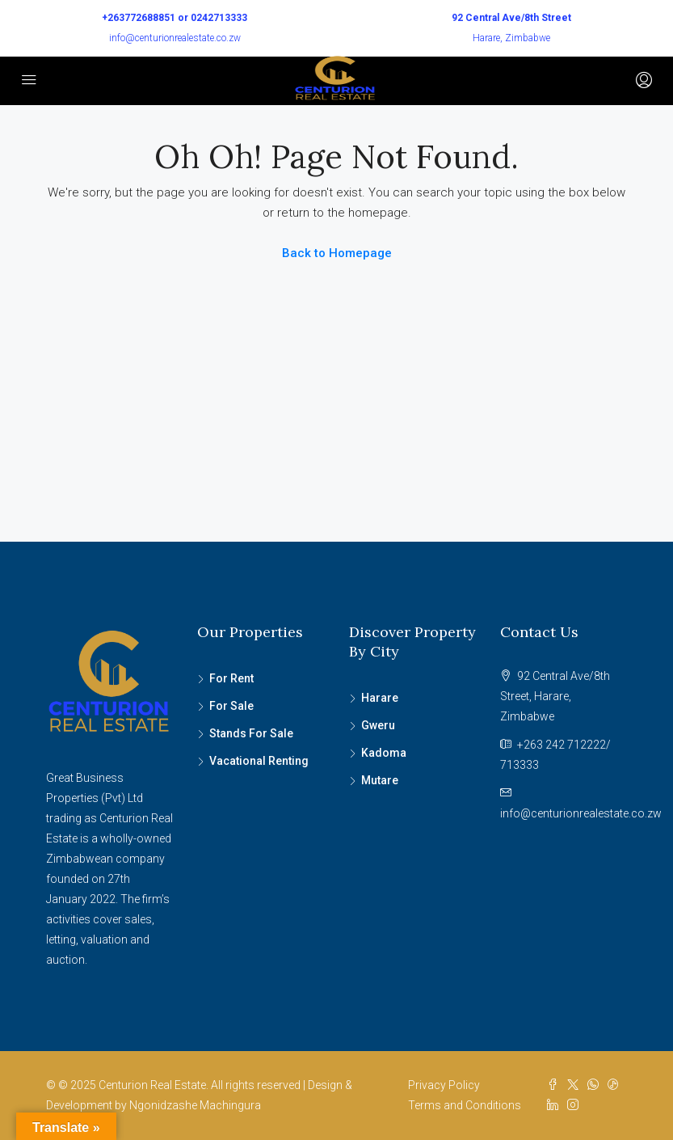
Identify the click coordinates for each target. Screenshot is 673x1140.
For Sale (231, 705)
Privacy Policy (444, 1085)
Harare (379, 697)
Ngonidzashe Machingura (195, 1105)
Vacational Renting (259, 760)
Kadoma (383, 752)
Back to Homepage (337, 253)
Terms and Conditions (464, 1105)
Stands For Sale (251, 733)
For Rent (231, 678)
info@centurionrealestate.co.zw (175, 38)
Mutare (379, 780)
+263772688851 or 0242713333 (174, 17)
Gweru (378, 725)
